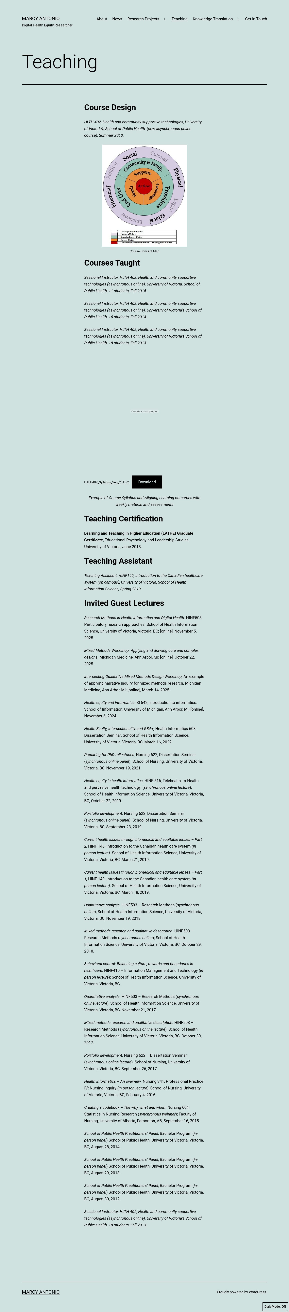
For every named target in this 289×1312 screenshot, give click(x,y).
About (101, 19)
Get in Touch (256, 19)
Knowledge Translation (213, 19)
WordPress (257, 1292)
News (117, 19)
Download (147, 482)
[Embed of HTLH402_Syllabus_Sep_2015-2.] (144, 411)
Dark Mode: (275, 1306)
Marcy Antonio (41, 18)
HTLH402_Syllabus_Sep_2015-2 (106, 482)
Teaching (180, 19)
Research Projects (143, 19)
